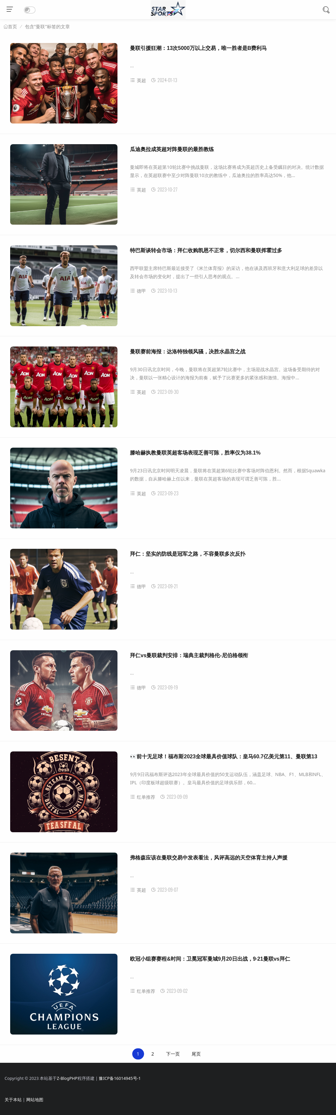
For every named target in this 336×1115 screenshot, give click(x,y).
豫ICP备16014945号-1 (120, 1078)
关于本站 (13, 1100)
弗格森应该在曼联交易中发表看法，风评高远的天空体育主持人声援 (208, 857)
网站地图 (34, 1100)
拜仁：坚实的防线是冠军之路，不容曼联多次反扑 (187, 554)
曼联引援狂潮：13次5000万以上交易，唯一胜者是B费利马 (198, 48)
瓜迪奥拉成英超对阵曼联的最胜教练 (172, 149)
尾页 (196, 1054)
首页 (12, 26)
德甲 (138, 291)
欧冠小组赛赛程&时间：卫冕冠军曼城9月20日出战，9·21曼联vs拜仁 (210, 959)
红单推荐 (142, 797)
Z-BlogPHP (67, 1078)
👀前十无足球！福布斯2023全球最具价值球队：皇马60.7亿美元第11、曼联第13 (223, 756)
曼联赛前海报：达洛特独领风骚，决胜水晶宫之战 (187, 351)
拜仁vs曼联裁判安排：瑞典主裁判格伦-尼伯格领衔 (189, 655)
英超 (138, 80)
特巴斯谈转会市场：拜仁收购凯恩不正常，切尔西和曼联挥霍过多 (206, 250)
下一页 (173, 1054)
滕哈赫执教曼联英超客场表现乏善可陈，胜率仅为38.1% (195, 453)
